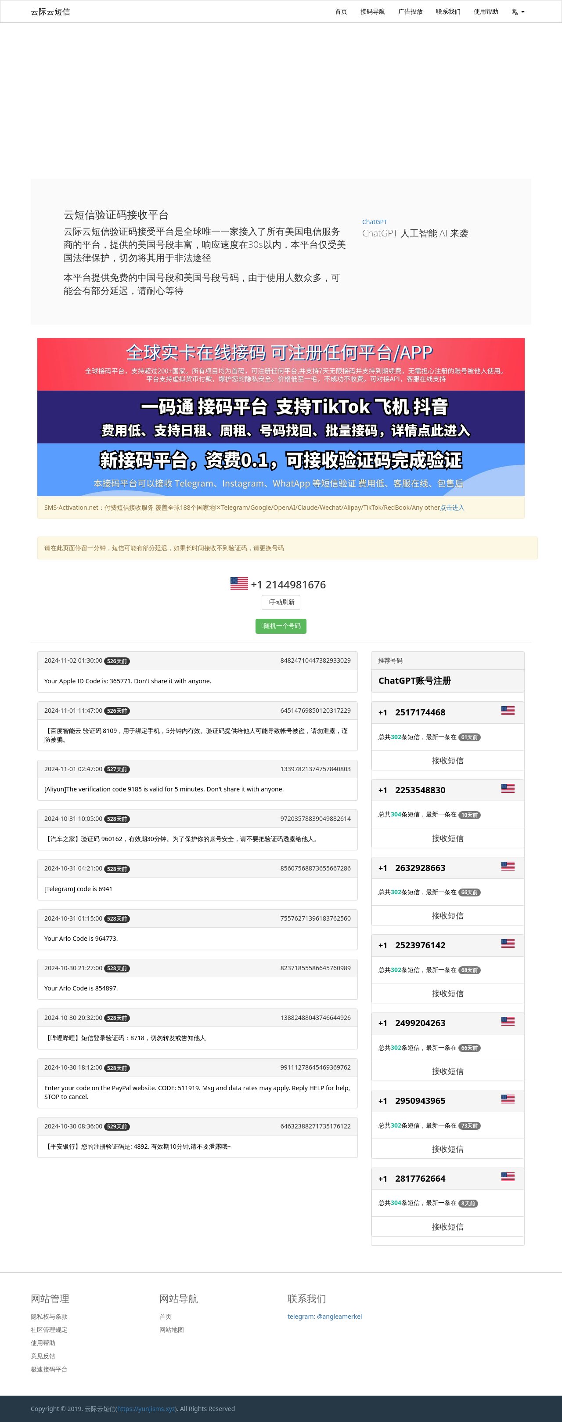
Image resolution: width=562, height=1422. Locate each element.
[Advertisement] (281, 88)
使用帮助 (486, 11)
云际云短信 (50, 11)
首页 (341, 11)
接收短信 (448, 760)
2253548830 (420, 790)
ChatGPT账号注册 (414, 680)
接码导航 (372, 11)
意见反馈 (43, 1356)
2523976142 (420, 945)
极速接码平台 (49, 1369)
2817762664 (420, 1178)
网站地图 (171, 1329)
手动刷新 (282, 602)
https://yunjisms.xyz (146, 1408)
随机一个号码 (282, 626)
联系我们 (448, 11)
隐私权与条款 (49, 1316)
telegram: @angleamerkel (325, 1316)
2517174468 (420, 712)
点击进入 (452, 507)
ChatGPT (374, 222)
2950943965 (420, 1100)
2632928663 (420, 868)
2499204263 (420, 1023)
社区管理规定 (49, 1329)
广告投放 (410, 11)
